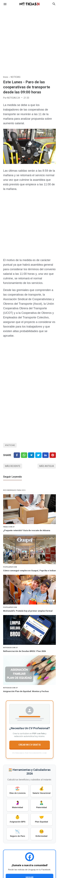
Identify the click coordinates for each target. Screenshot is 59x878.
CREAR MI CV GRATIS (29, 744)
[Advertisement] (29, 39)
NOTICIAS (10, 445)
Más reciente (12, 466)
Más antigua (46, 466)
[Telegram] (31, 455)
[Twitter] (24, 455)
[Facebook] (17, 455)
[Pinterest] (53, 455)
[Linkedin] (45, 455)
